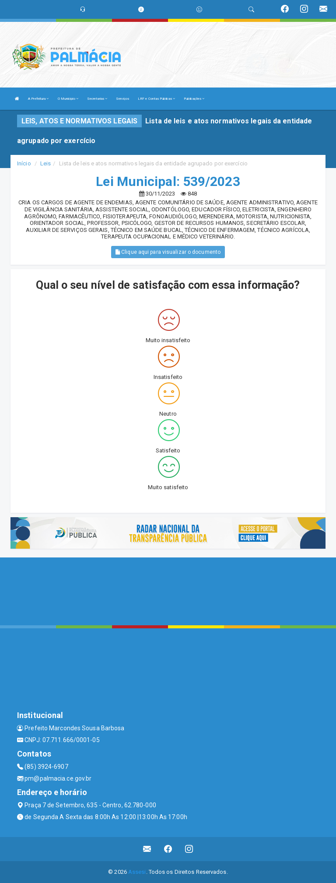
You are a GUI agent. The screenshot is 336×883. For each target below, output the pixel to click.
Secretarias (97, 99)
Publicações (194, 99)
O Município (68, 99)
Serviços (122, 99)
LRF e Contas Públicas (156, 99)
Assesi (137, 872)
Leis (45, 163)
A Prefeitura (38, 99)
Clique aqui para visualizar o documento (168, 252)
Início (24, 163)
